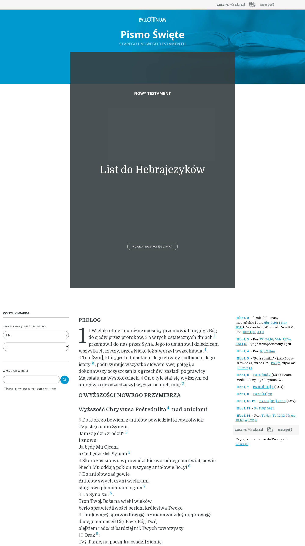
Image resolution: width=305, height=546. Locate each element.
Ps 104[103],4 (263, 387)
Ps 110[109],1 (264, 408)
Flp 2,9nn (267, 351)
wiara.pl (242, 444)
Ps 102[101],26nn (272, 401)
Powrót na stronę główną (152, 246)
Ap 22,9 (251, 420)
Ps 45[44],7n (262, 394)
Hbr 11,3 (249, 332)
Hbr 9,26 (270, 323)
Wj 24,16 (266, 339)
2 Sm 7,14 (245, 368)
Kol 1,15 (241, 344)
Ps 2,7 (275, 363)
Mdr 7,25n (283, 339)
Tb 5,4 (266, 415)
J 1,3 (260, 332)
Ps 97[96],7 (262, 375)
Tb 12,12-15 (280, 415)
